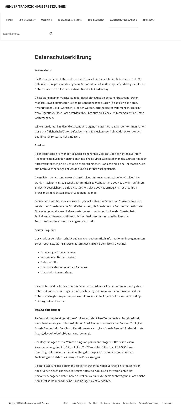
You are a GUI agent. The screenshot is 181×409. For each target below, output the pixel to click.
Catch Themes (42, 403)
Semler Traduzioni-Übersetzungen (35, 6)
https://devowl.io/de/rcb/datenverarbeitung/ (62, 333)
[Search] (51, 33)
